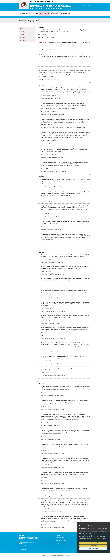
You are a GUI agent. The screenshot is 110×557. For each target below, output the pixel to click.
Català (84, 5)
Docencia (35, 13)
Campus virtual (60, 541)
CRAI (58, 543)
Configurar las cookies (93, 548)
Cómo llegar (23, 549)
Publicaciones (55, 13)
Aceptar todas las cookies (93, 542)
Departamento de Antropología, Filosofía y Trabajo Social (50, 7)
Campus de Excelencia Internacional (78, 1)
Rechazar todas (93, 545)
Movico (41, 69)
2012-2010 (22, 34)
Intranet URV (60, 539)
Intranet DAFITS (60, 537)
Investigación (44, 13)
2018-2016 (22, 28)
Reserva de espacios (61, 540)
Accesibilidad (67, 555)
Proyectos (36, 17)
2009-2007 (22, 37)
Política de (60, 555)
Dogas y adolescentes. (45, 42)
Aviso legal (54, 555)
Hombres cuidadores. (44, 55)
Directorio (23, 547)
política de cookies (93, 538)
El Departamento (25, 13)
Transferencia (65, 13)
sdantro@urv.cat (22, 543)
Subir (90, 82)
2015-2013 (22, 31)
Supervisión (42, 30)
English (88, 5)
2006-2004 (22, 40)
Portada (21, 17)
